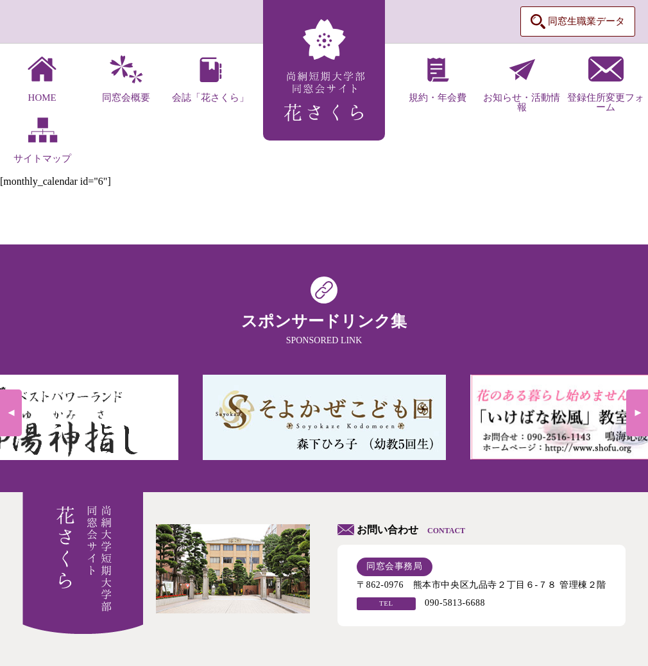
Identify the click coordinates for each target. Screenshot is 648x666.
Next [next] (637, 412)
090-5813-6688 (455, 603)
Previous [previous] (11, 412)
